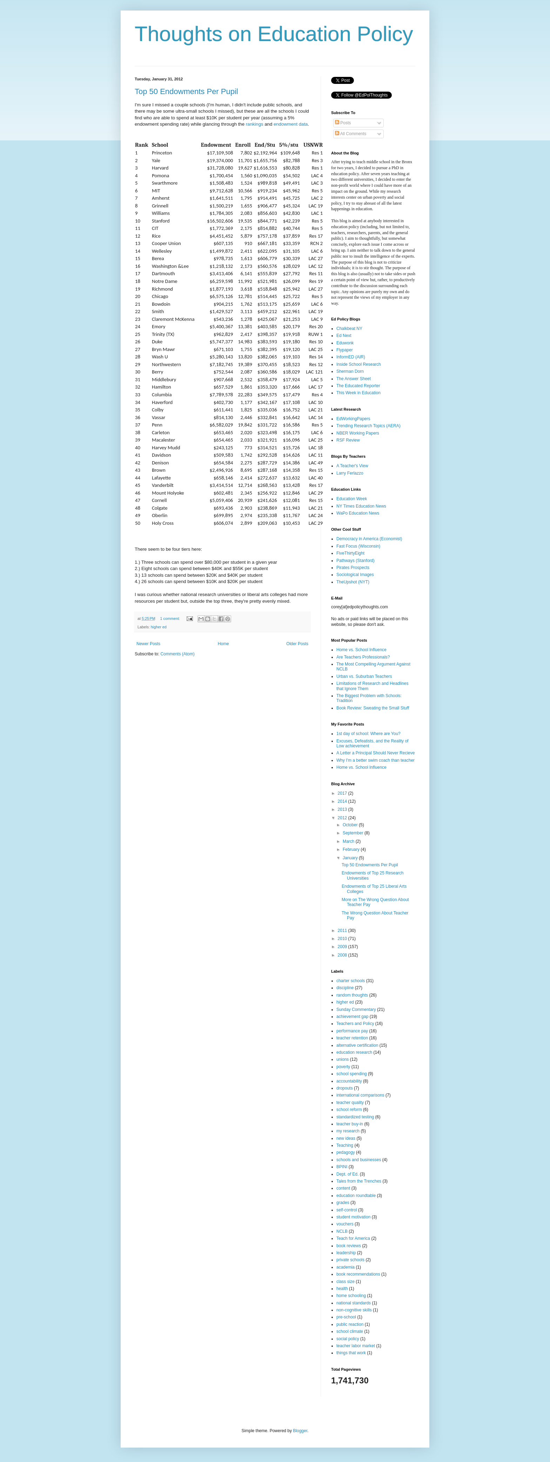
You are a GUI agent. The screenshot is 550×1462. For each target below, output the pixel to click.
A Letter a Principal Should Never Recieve (375, 752)
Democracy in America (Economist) (369, 538)
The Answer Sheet (353, 378)
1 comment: (170, 618)
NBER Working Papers (357, 433)
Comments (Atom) (177, 653)
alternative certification (357, 1045)
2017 (343, 793)
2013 (343, 809)
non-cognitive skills (354, 1310)
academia (345, 1267)
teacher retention (352, 1038)
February (352, 849)
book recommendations (358, 1274)
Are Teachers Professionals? (363, 657)
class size (345, 1281)
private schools (350, 1259)
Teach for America (353, 1238)
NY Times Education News (361, 506)
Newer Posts (148, 643)
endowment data (291, 124)
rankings (254, 124)
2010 (343, 938)
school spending (351, 1073)
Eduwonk (345, 342)
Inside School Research (358, 364)
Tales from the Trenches (358, 1181)
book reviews (348, 1245)
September (353, 833)
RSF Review (348, 440)
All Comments (350, 133)
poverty (343, 1066)
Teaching (344, 1145)
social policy (347, 1338)
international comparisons (360, 1095)
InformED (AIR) (350, 357)
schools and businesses (358, 1159)
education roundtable (356, 1195)
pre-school (346, 1317)
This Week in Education (358, 392)
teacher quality (350, 1102)
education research (354, 1052)
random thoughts (352, 995)
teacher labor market (355, 1345)
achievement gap (352, 1016)
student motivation (353, 1217)
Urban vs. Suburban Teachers (364, 676)
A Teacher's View (352, 465)
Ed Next (343, 335)
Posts (343, 122)
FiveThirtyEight (350, 553)
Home (223, 643)
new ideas (345, 1138)
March (349, 841)
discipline (345, 987)
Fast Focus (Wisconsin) (358, 546)
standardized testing (355, 1116)
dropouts (344, 1088)
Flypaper (344, 350)
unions (342, 1059)
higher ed (159, 627)
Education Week (351, 498)
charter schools (350, 980)
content (343, 1188)
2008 (343, 955)
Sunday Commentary (356, 1009)
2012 (343, 817)
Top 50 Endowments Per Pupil (186, 91)
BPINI (341, 1166)
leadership (346, 1252)
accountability (349, 1081)
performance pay (352, 1030)
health (342, 1288)
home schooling (351, 1295)
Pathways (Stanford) (355, 560)
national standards (353, 1303)
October (351, 824)
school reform (349, 1109)
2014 (343, 801)
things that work (351, 1352)
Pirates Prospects (352, 567)
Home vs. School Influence (361, 649)
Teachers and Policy (355, 1023)
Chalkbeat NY (349, 328)
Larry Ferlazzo (349, 473)
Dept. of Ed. (347, 1174)
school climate (349, 1331)
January (351, 857)
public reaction (349, 1324)
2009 (343, 946)
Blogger (300, 1430)
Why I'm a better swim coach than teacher (375, 760)
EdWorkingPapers (353, 418)
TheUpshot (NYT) (352, 582)
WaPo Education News (357, 513)
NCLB (342, 1231)
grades (342, 1202)
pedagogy (345, 1152)
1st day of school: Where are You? (368, 733)
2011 (343, 930)
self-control (346, 1210)
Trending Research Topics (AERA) (368, 425)
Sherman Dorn (350, 371)
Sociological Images (355, 574)
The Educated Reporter (358, 385)
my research (348, 1131)
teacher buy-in (349, 1124)
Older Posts (297, 643)
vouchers (345, 1224)
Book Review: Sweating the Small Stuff (372, 708)
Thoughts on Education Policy (274, 34)
